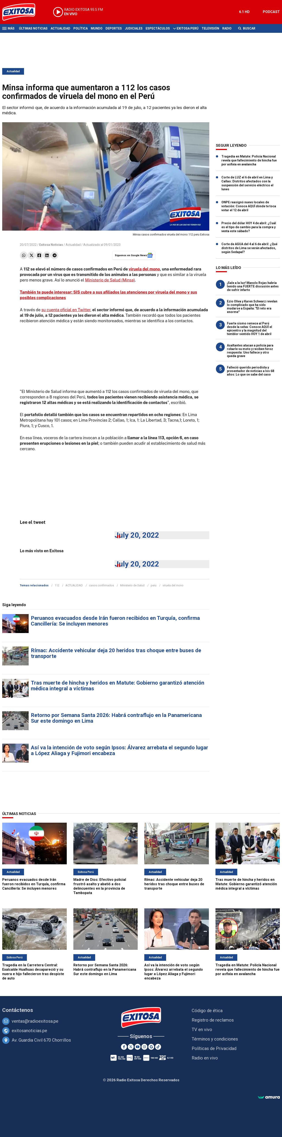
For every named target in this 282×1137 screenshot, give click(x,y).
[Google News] (151, 1047)
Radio (227, 28)
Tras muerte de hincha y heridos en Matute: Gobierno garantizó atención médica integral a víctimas (117, 686)
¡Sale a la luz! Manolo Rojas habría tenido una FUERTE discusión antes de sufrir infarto (253, 286)
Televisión (210, 28)
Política (80, 28)
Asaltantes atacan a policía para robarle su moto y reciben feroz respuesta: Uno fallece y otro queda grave (250, 351)
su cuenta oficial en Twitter (65, 309)
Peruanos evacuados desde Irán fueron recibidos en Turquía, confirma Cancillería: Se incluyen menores (115, 621)
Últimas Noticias (33, 28)
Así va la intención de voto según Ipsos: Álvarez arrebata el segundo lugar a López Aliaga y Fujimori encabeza (119, 750)
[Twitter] (131, 1047)
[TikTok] (158, 1047)
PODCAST (271, 12)
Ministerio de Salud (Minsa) (110, 280)
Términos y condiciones (215, 1039)
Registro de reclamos (213, 1020)
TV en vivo (202, 1029)
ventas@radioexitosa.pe (35, 1021)
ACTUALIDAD (74, 585)
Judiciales (134, 28)
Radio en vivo (205, 1058)
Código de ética (207, 1010)
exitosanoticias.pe (29, 1030)
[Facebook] (124, 1047)
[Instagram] (144, 1047)
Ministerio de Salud (132, 585)
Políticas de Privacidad (214, 1048)
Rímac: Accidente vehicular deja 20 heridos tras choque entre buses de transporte (116, 653)
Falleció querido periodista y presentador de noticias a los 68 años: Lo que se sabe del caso (250, 371)
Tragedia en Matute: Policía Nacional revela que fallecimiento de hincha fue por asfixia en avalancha (249, 160)
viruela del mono (144, 269)
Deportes (114, 28)
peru (153, 585)
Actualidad (60, 28)
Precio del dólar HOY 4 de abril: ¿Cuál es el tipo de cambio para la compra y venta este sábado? (248, 227)
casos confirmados (101, 585)
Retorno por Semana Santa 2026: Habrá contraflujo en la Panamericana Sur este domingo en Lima (116, 718)
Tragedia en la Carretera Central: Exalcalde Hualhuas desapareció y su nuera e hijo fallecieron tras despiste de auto (33, 971)
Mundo (96, 28)
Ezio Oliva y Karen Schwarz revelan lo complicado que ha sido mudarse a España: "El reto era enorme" (252, 307)
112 (57, 585)
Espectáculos (158, 28)
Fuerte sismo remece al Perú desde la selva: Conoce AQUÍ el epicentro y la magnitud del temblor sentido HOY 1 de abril (249, 329)
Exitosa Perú (188, 28)
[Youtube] (138, 1047)
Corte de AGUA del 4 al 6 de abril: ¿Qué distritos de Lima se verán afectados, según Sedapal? (249, 248)
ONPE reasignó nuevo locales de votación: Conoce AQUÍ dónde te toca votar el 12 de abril (248, 206)
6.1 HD (244, 12)
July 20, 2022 (137, 535)
